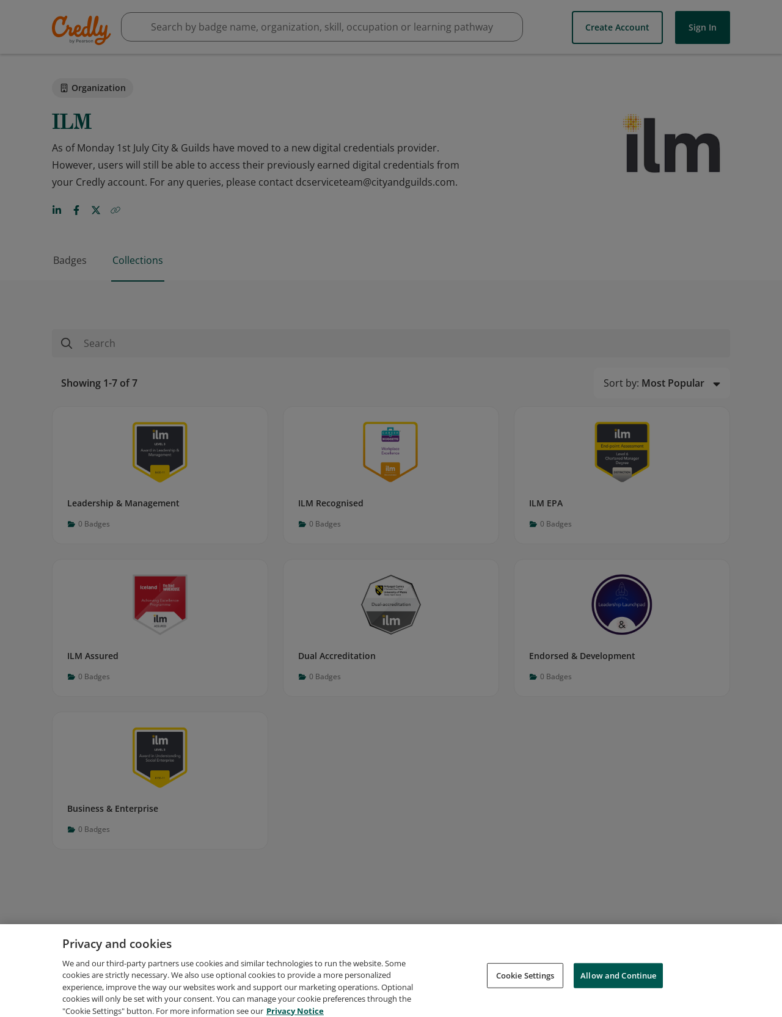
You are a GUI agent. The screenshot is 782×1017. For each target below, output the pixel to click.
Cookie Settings (525, 984)
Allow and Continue (618, 984)
